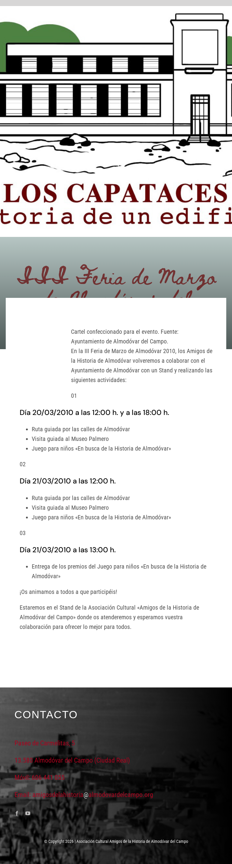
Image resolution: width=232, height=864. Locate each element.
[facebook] (16, 813)
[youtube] (27, 813)
